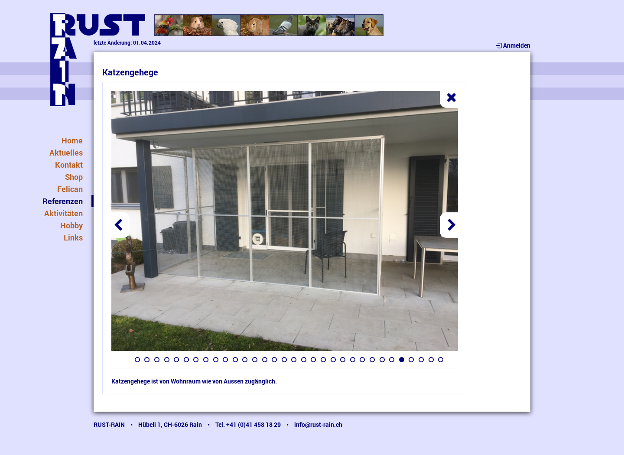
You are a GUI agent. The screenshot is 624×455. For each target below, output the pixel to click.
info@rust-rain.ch (318, 424)
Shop (74, 177)
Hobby (71, 225)
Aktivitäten (63, 213)
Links (73, 237)
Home (72, 140)
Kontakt (69, 164)
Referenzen (62, 201)
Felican (70, 189)
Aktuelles (66, 152)
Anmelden (512, 45)
